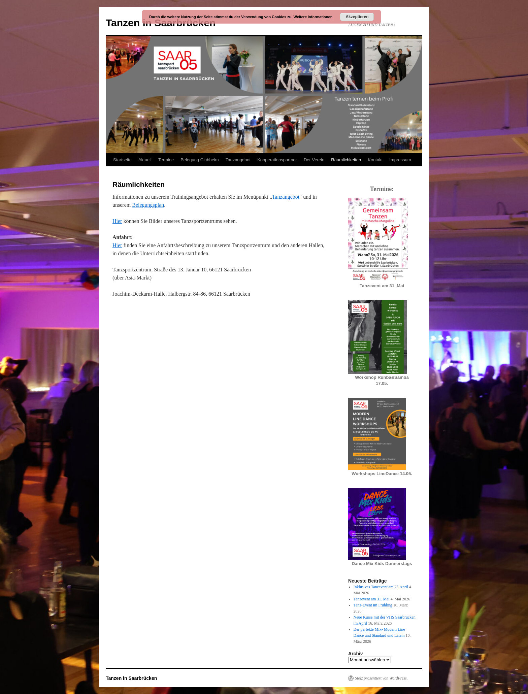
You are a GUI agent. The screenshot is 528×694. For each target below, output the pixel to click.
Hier (117, 221)
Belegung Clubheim (199, 159)
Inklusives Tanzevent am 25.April (381, 587)
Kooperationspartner (277, 159)
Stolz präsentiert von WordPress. (381, 678)
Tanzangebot (238, 159)
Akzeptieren (356, 16)
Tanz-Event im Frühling (373, 605)
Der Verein (314, 159)
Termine (166, 159)
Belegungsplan (148, 205)
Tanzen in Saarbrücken (131, 678)
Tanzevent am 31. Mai (372, 599)
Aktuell (145, 159)
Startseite (122, 159)
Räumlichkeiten (346, 159)
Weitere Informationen (312, 17)
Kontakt (375, 159)
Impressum (400, 159)
